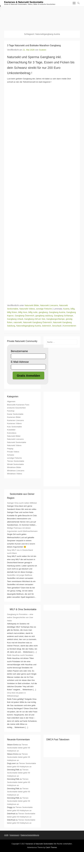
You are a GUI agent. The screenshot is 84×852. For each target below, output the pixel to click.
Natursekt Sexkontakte (16, 442)
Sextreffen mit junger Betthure (19, 575)
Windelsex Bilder (14, 467)
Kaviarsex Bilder (14, 417)
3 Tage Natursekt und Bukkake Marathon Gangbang (34, 45)
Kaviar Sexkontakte (15, 414)
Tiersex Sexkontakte (15, 461)
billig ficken (12, 312)
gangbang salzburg (44, 315)
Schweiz (10, 455)
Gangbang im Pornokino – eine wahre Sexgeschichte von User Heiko (20, 617)
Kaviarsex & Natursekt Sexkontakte (23, 2)
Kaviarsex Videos (14, 423)
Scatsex (42, 50)
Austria (66, 309)
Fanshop (11, 411)
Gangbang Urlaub (15, 319)
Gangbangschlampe (55, 319)
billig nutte (33, 312)
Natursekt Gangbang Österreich (37, 322)
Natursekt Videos (27, 309)
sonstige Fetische (44, 309)
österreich (46, 326)
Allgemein (11, 401)
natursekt (18, 322)
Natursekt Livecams (49, 305)
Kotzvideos (11, 433)
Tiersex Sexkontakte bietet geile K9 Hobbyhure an (18, 748)
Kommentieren (69, 326)
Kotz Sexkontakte (14, 427)
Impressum (14, 835)
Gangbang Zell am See (34, 319)
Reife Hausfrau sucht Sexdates (20, 655)
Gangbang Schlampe (63, 315)
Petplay (10, 449)
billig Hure (22, 312)
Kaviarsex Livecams (15, 420)
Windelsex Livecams (15, 470)
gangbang (43, 312)
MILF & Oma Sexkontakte (23, 609)
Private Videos (13, 452)
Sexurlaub (56, 326)
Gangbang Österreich (24, 315)
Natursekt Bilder (32, 305)
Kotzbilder (11, 430)
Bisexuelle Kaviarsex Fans (18, 405)
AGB (6, 835)
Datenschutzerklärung (30, 835)
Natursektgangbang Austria (28, 326)
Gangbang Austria (57, 312)
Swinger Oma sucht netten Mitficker (22, 503)
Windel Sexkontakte (15, 464)
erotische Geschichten (16, 408)
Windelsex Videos (14, 474)
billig (73, 309)
